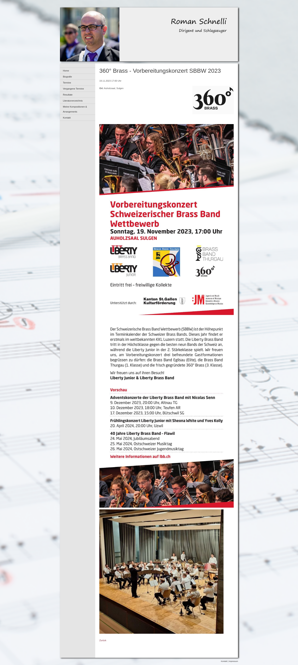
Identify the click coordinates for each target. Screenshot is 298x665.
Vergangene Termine (73, 88)
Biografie (67, 76)
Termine (67, 82)
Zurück (102, 640)
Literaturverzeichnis (73, 100)
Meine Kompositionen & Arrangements (75, 109)
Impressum (233, 661)
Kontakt (67, 117)
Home (66, 70)
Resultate (67, 94)
